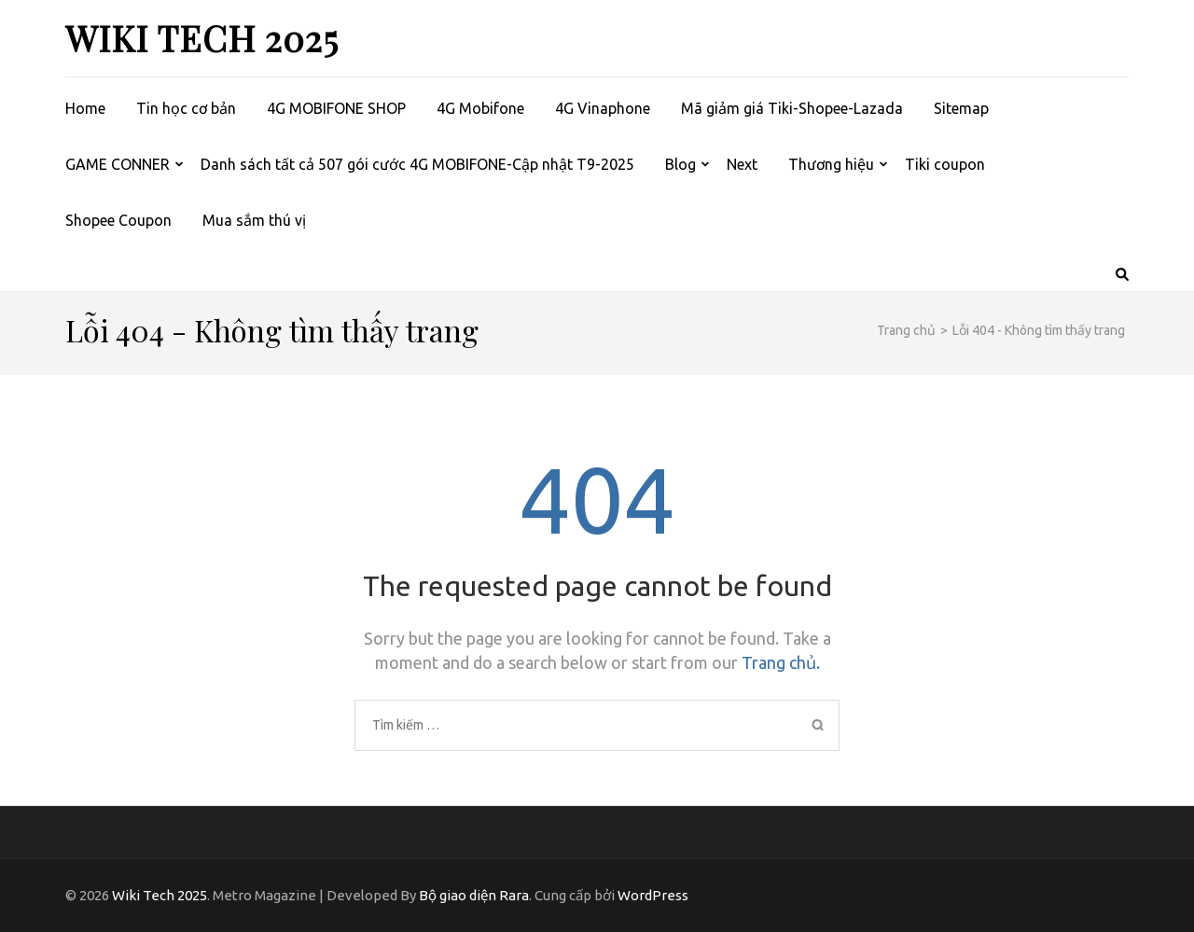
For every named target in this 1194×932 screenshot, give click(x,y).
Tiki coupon (945, 164)
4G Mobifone (480, 108)
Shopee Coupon (118, 220)
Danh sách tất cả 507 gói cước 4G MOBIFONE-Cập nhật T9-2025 (417, 164)
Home (85, 108)
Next (742, 164)
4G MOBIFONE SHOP (336, 108)
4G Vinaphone (602, 108)
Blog (680, 164)
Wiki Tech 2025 (202, 38)
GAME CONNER (117, 164)
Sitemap (961, 108)
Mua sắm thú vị (254, 220)
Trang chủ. (781, 662)
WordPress (653, 895)
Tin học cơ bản (186, 108)
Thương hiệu (831, 164)
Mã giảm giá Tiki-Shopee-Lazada (792, 108)
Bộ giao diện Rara (474, 895)
